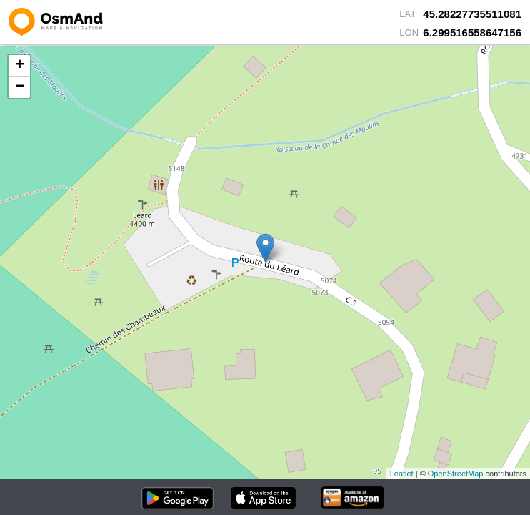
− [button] (19, 87)
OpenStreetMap (456, 473)
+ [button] (19, 66)
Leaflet (402, 473)
